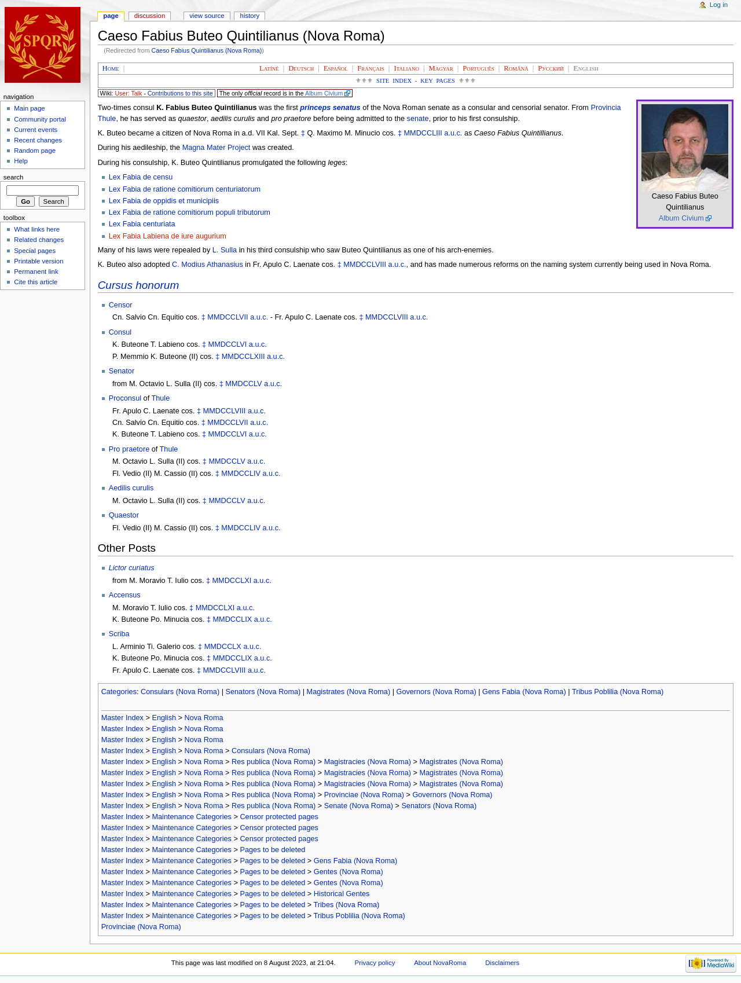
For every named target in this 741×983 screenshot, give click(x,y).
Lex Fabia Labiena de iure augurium (167, 236)
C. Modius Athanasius (207, 265)
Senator (121, 371)
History (250, 15)
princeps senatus (330, 108)
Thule (161, 398)
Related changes (39, 239)
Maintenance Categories (192, 817)
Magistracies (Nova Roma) (367, 762)
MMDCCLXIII (243, 357)
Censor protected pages (279, 817)
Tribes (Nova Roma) (347, 905)
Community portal (40, 119)
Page (111, 15)
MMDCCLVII (227, 317)
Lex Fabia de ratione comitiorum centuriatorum (185, 189)
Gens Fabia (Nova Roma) (524, 692)
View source (206, 15)
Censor (121, 305)
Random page (35, 150)
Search (13, 177)
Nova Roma (204, 718)
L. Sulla (224, 250)
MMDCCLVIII (364, 265)
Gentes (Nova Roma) (348, 872)
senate (418, 119)
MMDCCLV (243, 384)
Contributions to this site (180, 93)
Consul (120, 332)
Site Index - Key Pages (415, 81)
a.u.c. (453, 133)
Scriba (119, 634)
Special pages (35, 250)
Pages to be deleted (272, 850)
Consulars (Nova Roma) (180, 692)
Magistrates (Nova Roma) (349, 692)
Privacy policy (375, 962)
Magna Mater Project (216, 148)
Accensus (125, 595)
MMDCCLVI (227, 344)
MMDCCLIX (232, 619)
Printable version (38, 261)
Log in (719, 4)
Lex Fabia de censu (141, 177)
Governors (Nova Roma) (436, 692)
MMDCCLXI (232, 581)
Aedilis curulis (131, 488)
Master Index (122, 718)
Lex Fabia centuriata (142, 224)
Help (21, 160)
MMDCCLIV (241, 474)
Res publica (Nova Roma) (274, 762)
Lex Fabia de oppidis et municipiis (164, 201)
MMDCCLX (222, 647)
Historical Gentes (342, 894)
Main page (29, 108)
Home (110, 68)
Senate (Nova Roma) (358, 806)
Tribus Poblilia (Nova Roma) (617, 692)
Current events (35, 129)
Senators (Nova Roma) (263, 692)
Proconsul (125, 398)
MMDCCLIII (423, 133)
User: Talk (128, 93)
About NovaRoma (440, 962)
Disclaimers (502, 962)
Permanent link (36, 271)
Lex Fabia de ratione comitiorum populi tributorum (189, 212)
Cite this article (35, 281)
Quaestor (124, 515)
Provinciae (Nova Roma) (364, 795)
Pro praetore (129, 449)
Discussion (149, 15)
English (164, 718)
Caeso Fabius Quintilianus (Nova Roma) (207, 50)
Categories (119, 692)
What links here (37, 229)
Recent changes (38, 140)
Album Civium (324, 93)
